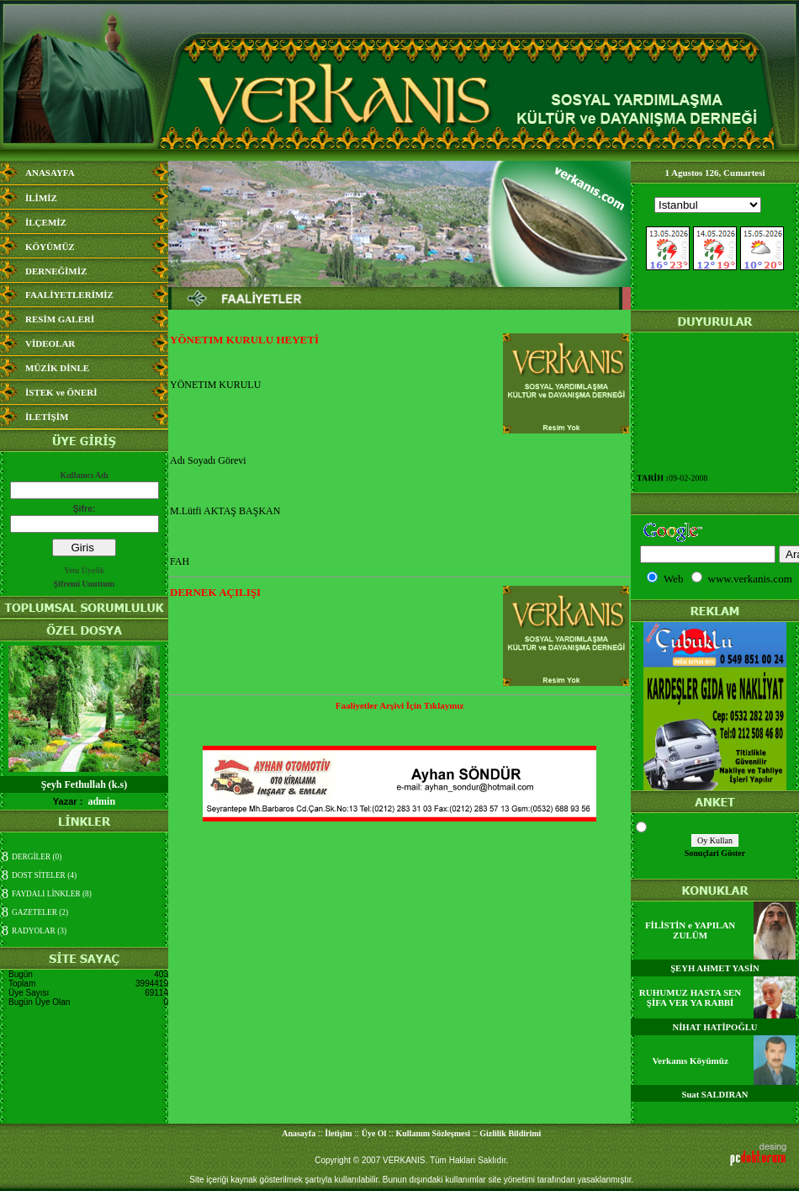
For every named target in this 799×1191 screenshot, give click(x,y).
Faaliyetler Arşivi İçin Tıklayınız (400, 705)
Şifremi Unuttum (84, 583)
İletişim (338, 1133)
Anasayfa (298, 1133)
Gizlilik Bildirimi (510, 1133)
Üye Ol (374, 1133)
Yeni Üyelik (84, 570)
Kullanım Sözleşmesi (433, 1133)
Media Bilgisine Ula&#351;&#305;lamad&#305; (715, 246)
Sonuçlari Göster (715, 853)
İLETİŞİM (46, 417)
